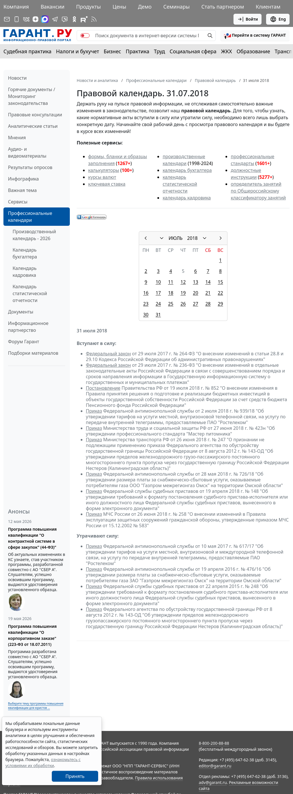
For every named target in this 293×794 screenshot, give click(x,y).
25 (170, 304)
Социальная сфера (193, 51)
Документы (20, 312)
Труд (159, 51)
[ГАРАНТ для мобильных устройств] (16, 19)
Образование (253, 51)
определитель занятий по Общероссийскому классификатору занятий (258, 191)
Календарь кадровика (25, 271)
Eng (278, 19)
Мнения (17, 137)
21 (208, 293)
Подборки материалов (33, 353)
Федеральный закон (108, 353)
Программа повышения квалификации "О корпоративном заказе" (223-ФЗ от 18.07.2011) (32, 635)
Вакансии (52, 6)
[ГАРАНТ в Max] (45, 19)
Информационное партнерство (28, 326)
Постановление (103, 388)
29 (220, 304)
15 (220, 282)
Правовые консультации (35, 114)
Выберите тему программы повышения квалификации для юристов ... (35, 705)
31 (158, 314)
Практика (137, 51)
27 (195, 304)
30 (146, 314)
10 (158, 282)
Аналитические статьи (33, 126)
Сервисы (17, 202)
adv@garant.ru (213, 782)
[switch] (85, 35)
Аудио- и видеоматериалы (27, 152)
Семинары (176, 6)
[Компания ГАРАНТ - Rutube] (84, 19)
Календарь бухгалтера (25, 253)
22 (220, 293)
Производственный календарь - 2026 (34, 235)
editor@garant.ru (215, 765)
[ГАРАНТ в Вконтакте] (26, 19)
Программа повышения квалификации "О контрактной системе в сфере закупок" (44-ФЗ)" (32, 538)
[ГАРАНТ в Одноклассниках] (74, 19)
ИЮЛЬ (176, 238)
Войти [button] (247, 19)
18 (170, 293)
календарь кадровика (187, 198)
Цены (119, 6)
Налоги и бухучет (77, 51)
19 (183, 293)
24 (158, 304)
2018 (192, 238)
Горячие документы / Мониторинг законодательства (31, 96)
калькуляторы (103, 170)
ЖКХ (226, 51)
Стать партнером (222, 6)
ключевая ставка (106, 184)
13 (195, 282)
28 (208, 304)
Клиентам (268, 6)
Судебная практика (27, 51)
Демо (145, 6)
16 (146, 293)
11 (170, 282)
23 (146, 304)
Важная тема (22, 190)
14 (208, 282)
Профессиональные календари (30, 216)
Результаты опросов (30, 167)
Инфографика (23, 179)
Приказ (94, 411)
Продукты (88, 6)
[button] (255, 35)
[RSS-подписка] (93, 19)
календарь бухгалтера (187, 170)
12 (183, 282)
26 (183, 304)
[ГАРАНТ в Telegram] (55, 19)
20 (195, 293)
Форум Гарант (23, 341)
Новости (17, 78)
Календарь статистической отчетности (30, 293)
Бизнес (112, 51)
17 (158, 293)
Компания (16, 6)
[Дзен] (35, 19)
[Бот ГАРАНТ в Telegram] (64, 19)
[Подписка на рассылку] (6, 19)
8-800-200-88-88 (214, 743)
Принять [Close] (75, 776)
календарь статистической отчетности (180, 184)
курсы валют (102, 177)
